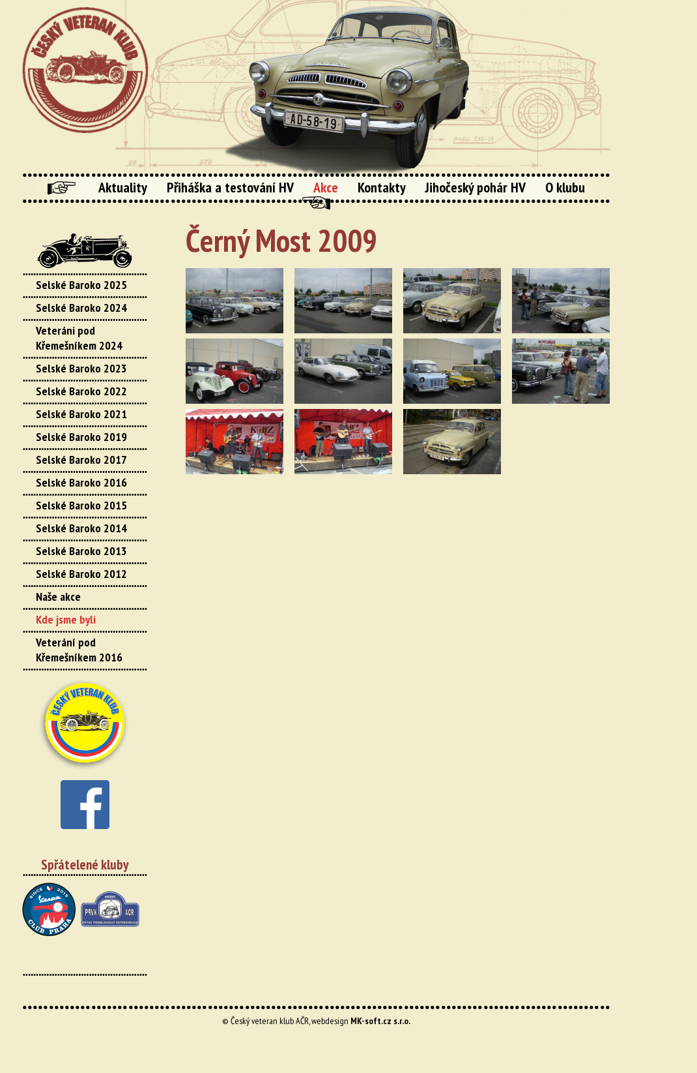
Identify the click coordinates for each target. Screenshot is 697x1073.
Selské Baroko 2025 (81, 284)
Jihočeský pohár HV (475, 187)
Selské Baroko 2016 (81, 482)
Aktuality (122, 187)
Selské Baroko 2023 (81, 368)
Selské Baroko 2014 (81, 528)
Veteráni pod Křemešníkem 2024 (79, 338)
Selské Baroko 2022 (81, 391)
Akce (325, 187)
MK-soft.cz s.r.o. (380, 1021)
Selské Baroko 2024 (81, 307)
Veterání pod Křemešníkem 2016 (79, 650)
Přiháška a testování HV (230, 187)
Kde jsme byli (66, 619)
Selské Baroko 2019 (81, 436)
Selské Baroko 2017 (81, 459)
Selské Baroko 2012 (81, 573)
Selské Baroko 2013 (81, 550)
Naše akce (58, 596)
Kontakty (382, 187)
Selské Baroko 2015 (81, 505)
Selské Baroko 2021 (81, 413)
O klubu (565, 187)
